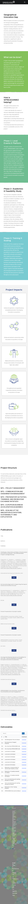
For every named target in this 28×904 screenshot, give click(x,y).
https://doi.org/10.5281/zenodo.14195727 (11, 568)
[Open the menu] (24, 2)
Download (24, 739)
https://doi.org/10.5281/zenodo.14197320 (11, 595)
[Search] (23, 733)
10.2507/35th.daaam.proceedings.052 (10, 674)
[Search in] (26, 733)
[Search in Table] (11, 733)
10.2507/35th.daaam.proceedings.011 (17, 705)
